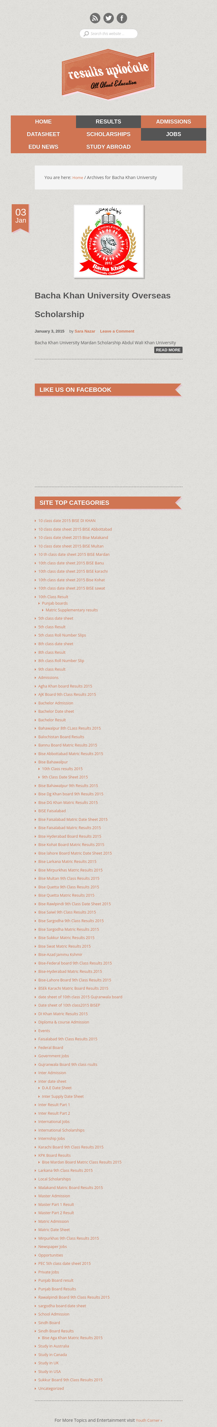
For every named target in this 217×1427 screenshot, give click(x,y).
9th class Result (54, 668)
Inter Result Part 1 (56, 1095)
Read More (168, 352)
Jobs (161, 135)
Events (45, 1023)
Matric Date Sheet (56, 1218)
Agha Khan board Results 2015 (69, 685)
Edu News (34, 149)
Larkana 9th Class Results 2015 (69, 1160)
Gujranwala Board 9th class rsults (72, 1056)
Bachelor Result (54, 718)
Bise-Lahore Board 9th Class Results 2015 (79, 973)
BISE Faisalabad (54, 807)
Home (43, 122)
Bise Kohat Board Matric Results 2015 (75, 840)
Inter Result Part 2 (56, 1104)
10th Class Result (55, 597)
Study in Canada (54, 1340)
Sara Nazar (84, 333)
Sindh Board (50, 1309)
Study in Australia (56, 1332)
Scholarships (103, 135)
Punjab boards (56, 603)
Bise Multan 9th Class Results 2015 (73, 873)
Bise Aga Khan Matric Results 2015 (76, 1324)
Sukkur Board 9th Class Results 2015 (74, 1365)
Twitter (108, 17)
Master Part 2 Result (58, 1201)
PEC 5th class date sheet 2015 (68, 1251)
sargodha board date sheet (65, 1293)
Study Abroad (103, 149)
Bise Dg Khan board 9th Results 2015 (75, 790)
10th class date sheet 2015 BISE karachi (77, 572)
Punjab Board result (58, 1268)
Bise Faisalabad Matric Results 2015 (74, 824)
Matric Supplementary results (75, 610)
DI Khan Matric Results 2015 (66, 1006)
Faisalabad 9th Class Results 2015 (72, 1031)
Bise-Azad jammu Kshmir (63, 948)
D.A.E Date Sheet (59, 1079)
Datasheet (35, 135)
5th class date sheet (58, 618)
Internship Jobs (53, 1129)
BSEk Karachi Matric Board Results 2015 (78, 981)
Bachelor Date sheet (58, 709)
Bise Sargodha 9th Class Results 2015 (75, 915)
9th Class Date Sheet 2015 (68, 774)
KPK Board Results (56, 1145)
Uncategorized (52, 1374)
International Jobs (56, 1112)
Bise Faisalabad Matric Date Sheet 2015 (77, 815)
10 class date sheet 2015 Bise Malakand (78, 539)
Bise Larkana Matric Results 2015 (71, 857)
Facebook (122, 17)
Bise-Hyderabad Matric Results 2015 (74, 965)
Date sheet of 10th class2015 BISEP (73, 998)
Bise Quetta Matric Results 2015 (70, 890)
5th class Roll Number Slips (65, 635)
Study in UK (50, 1349)
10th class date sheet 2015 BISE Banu (75, 564)
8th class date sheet (58, 643)
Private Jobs (50, 1259)
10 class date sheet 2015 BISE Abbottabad (80, 531)
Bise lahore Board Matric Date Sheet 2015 (80, 849)
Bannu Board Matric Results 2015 (71, 743)
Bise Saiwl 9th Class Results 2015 (71, 907)
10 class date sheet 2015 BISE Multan (75, 547)
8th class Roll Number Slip (64, 660)
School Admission (56, 1301)
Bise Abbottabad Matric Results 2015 (75, 751)
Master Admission (56, 1185)
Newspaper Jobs (54, 1235)
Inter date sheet (54, 1072)
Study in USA (51, 1357)
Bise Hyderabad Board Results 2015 (74, 832)
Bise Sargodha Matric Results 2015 (72, 923)
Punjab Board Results (59, 1276)
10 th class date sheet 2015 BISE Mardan (78, 556)
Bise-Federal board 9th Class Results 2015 (80, 956)
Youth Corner (149, 1406)
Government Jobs (55, 1048)
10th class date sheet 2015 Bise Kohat (76, 580)
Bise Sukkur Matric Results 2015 (70, 931)
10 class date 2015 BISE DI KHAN (70, 522)
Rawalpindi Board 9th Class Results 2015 (78, 1284)
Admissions (166, 122)
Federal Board (52, 1039)
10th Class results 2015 (65, 766)
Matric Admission (55, 1210)
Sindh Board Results (58, 1317)
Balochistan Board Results (64, 734)
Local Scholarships (56, 1168)
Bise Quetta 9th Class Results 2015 (72, 882)
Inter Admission (54, 1064)
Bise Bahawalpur (55, 759)
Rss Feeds (95, 17)
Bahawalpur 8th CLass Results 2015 (74, 726)
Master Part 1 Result (58, 1193)
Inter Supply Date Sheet (66, 1087)
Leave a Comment (117, 333)
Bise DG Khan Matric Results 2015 (72, 799)
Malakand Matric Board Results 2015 (75, 1176)
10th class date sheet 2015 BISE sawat (76, 589)
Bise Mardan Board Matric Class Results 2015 (87, 1152)
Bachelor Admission (58, 701)
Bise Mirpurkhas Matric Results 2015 (74, 865)
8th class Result (54, 651)
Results (98, 122)
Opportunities (52, 1243)
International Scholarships (64, 1120)
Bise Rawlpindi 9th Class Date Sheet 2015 (79, 898)
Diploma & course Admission (67, 1014)
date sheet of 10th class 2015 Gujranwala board (86, 989)
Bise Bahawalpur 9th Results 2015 (72, 782)
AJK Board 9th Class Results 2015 (71, 693)
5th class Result (54, 627)
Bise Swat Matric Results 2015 (68, 940)
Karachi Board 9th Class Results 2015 (75, 1137)
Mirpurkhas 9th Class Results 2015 (72, 1226)
